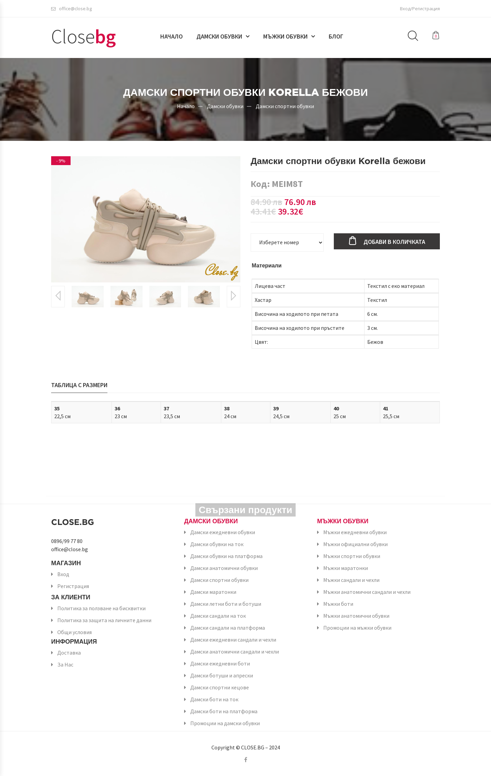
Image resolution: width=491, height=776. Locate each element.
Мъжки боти (338, 603)
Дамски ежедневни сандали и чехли (233, 639)
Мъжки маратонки (345, 568)
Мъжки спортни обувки (351, 556)
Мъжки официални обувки (355, 544)
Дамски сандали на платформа (227, 627)
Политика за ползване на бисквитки (101, 608)
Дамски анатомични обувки (224, 568)
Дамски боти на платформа (223, 711)
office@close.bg (71, 8)
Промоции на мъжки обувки (357, 627)
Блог (336, 36)
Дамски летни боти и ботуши (225, 603)
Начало (171, 36)
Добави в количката (394, 242)
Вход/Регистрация (420, 8)
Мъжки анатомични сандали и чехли (367, 591)
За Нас (65, 664)
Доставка (69, 652)
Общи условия (74, 632)
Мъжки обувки (285, 36)
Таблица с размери (79, 385)
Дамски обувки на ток (216, 544)
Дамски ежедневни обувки (222, 532)
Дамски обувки (219, 36)
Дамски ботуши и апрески (221, 675)
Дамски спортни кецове (219, 687)
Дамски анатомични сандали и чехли (234, 651)
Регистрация (73, 586)
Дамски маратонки (213, 591)
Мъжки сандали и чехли (351, 579)
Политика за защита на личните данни (104, 620)
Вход (63, 574)
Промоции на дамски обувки (225, 723)
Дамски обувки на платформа (226, 556)
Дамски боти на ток (214, 699)
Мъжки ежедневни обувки (355, 532)
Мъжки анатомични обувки (356, 615)
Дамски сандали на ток (218, 615)
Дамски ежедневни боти (220, 663)
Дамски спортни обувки (285, 105)
